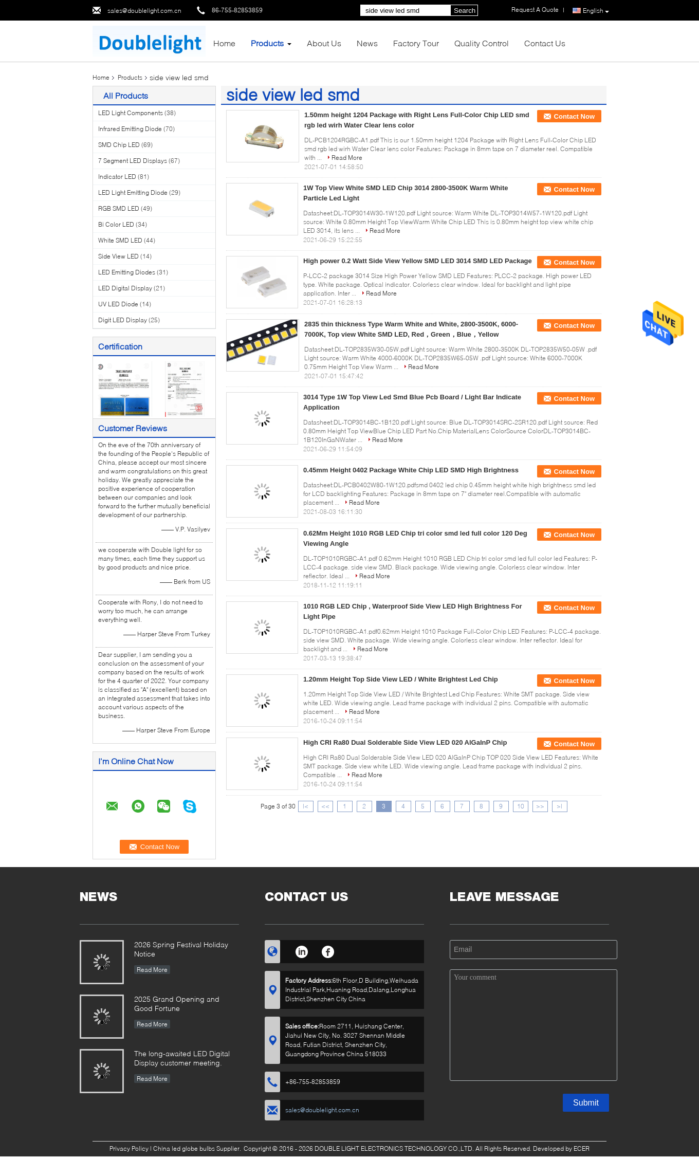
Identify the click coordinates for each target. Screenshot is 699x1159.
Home (224, 43)
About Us (324, 43)
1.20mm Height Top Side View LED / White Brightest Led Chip (400, 679)
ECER (582, 1148)
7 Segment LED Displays (132, 160)
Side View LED (118, 256)
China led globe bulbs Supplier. (198, 1148)
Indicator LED (117, 176)
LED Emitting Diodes (126, 272)
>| (559, 806)
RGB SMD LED (118, 208)
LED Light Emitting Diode (133, 192)
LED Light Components (130, 113)
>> (540, 806)
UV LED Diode (118, 304)
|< (305, 806)
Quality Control (481, 43)
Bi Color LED (116, 224)
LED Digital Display (125, 288)
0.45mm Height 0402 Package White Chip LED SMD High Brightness (411, 470)
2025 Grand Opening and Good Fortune (176, 1004)
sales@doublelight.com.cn (144, 10)
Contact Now (574, 116)
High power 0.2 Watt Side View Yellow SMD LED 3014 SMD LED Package (417, 261)
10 (520, 806)
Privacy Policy (129, 1148)
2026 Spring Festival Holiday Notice (181, 949)
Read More (347, 157)
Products (267, 43)
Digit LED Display (122, 320)
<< (325, 806)
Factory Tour (416, 43)
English (596, 11)
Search (464, 10)
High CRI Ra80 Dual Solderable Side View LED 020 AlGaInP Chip (405, 742)
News (367, 43)
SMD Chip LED (119, 145)
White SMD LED (120, 240)
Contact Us (544, 43)
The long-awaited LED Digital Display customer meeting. (182, 1058)
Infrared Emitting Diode (130, 129)
